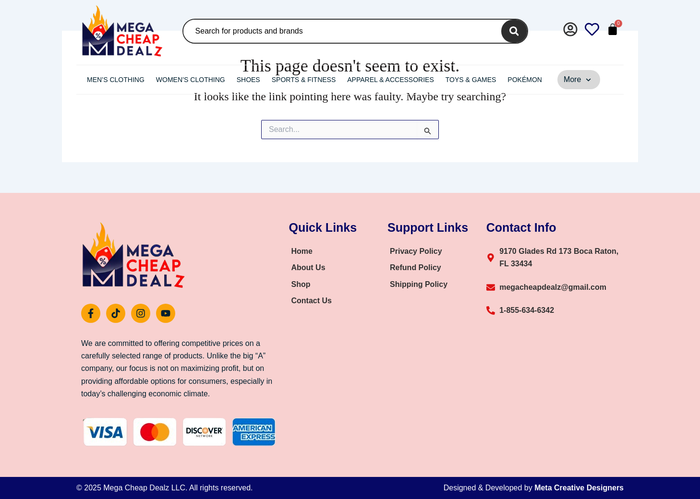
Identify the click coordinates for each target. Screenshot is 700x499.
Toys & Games (471, 79)
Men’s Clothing (116, 79)
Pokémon (524, 79)
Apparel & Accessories (390, 79)
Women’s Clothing (190, 79)
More (577, 79)
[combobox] (340, 31)
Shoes (248, 79)
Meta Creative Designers (579, 488)
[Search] (514, 31)
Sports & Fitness (304, 79)
